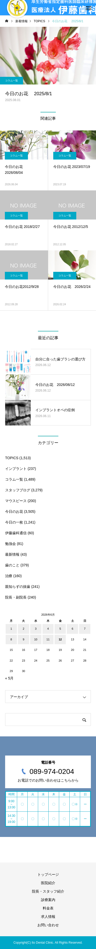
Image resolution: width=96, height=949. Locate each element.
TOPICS (11, 458)
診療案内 (48, 900)
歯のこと (12, 565)
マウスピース (16, 501)
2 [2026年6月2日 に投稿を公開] (23, 628)
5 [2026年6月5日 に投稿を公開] (60, 628)
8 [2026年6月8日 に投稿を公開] (11, 639)
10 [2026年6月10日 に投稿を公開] (35, 639)
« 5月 (9, 678)
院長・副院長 (16, 597)
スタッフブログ (17, 490)
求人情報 (48, 917)
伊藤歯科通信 (16, 533)
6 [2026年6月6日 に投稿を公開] (72, 628)
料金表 (48, 908)
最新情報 (12, 554)
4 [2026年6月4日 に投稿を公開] (48, 628)
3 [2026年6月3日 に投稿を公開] (36, 628)
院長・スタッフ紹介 (48, 891)
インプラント (16, 469)
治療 (8, 576)
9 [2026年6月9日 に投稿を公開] (23, 639)
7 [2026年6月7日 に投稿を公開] (85, 628)
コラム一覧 (11, 80)
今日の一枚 (14, 522)
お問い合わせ (48, 925)
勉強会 (10, 544)
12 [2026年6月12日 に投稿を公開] (60, 639)
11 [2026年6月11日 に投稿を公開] (47, 639)
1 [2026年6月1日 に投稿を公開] (11, 628)
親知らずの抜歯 (17, 587)
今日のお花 (14, 511)
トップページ (48, 874)
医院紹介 (48, 883)
